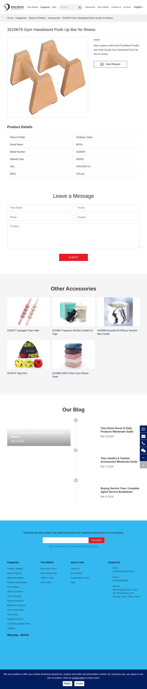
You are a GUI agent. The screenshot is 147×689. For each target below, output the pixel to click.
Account (127, 7)
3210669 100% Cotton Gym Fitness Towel (70, 375)
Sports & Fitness (37, 18)
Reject (67, 683)
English (137, 7)
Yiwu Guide (45, 582)
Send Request (110, 64)
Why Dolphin (103, 7)
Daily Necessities (15, 578)
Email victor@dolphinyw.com (123, 569)
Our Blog (73, 410)
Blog (54, 7)
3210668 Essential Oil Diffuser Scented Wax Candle (117, 332)
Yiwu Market (32, 7)
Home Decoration (15, 610)
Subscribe (96, 540)
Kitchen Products (15, 600)
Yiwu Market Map (48, 573)
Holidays (11, 628)
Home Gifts (12, 614)
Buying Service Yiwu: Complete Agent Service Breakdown (120, 490)
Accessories (54, 18)
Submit (73, 257)
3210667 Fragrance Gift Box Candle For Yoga (72, 332)
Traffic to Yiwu (47, 578)
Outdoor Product (15, 619)
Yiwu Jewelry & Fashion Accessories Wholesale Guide (119, 460)
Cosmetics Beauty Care (18, 623)
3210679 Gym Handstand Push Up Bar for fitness (87, 18)
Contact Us (116, 7)
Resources (90, 7)
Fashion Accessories (17, 582)
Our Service (76, 573)
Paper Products (14, 573)
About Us (75, 568)
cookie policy (78, 678)
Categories (45, 7)
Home (10, 18)
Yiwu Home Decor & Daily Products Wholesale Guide (117, 430)
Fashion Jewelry (15, 568)
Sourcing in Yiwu (48, 568)
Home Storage (14, 596)
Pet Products (13, 587)
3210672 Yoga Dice (17, 373)
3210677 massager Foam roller (23, 330)
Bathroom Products (16, 605)
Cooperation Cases (80, 578)
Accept (79, 683)
